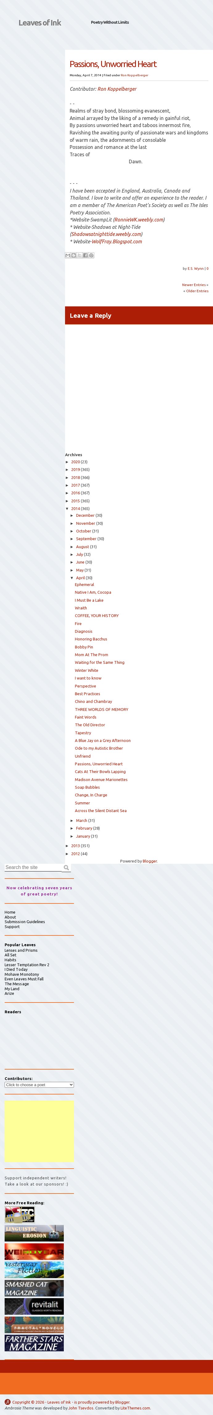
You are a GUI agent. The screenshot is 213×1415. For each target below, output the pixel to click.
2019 (75, 469)
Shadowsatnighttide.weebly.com (106, 234)
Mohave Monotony (22, 974)
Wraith (81, 608)
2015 (75, 501)
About (10, 917)
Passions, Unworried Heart (99, 764)
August (82, 546)
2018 (75, 477)
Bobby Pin (84, 647)
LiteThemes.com (135, 1408)
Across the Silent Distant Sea (101, 810)
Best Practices (87, 694)
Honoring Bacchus (91, 639)
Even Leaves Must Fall (24, 979)
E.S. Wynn (196, 268)
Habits (10, 960)
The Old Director (90, 725)
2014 (75, 508)
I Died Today (16, 969)
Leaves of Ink (39, 22)
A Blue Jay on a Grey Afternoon (103, 740)
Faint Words (85, 717)
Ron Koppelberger (134, 75)
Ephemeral (84, 584)
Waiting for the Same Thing (100, 662)
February (84, 828)
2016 (75, 493)
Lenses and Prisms (21, 950)
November (85, 523)
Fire (78, 623)
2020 (75, 462)
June (80, 562)
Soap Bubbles (87, 787)
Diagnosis (83, 631)
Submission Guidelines (25, 921)
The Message (17, 984)
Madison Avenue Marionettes (101, 779)
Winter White (86, 670)
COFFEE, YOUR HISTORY (97, 615)
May (80, 570)
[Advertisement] (39, 1131)
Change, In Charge (91, 795)
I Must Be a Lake (89, 600)
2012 (75, 853)
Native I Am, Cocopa (93, 592)
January (83, 836)
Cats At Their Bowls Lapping (100, 771)
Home (10, 912)
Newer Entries (194, 285)
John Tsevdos (80, 1408)
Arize (9, 993)
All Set (10, 955)
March (81, 820)
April (80, 578)
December (85, 515)
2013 (75, 845)
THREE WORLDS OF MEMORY (101, 709)
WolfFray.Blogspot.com (117, 241)
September (86, 538)
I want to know (88, 678)
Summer (82, 803)
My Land (12, 989)
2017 (75, 485)
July (79, 554)
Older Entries (197, 291)
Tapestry (83, 733)
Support (12, 926)
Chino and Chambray (93, 701)
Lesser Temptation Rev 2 (27, 965)
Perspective (85, 686)
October (83, 531)
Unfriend (83, 756)
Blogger (150, 861)
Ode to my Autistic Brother (99, 748)
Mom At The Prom (91, 654)
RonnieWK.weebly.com (138, 219)
